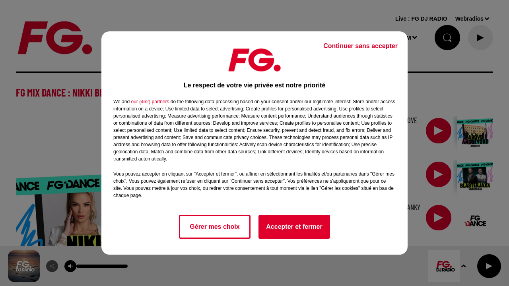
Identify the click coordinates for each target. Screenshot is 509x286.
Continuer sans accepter (360, 46)
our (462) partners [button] (150, 101)
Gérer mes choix (214, 226)
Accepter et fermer (294, 226)
